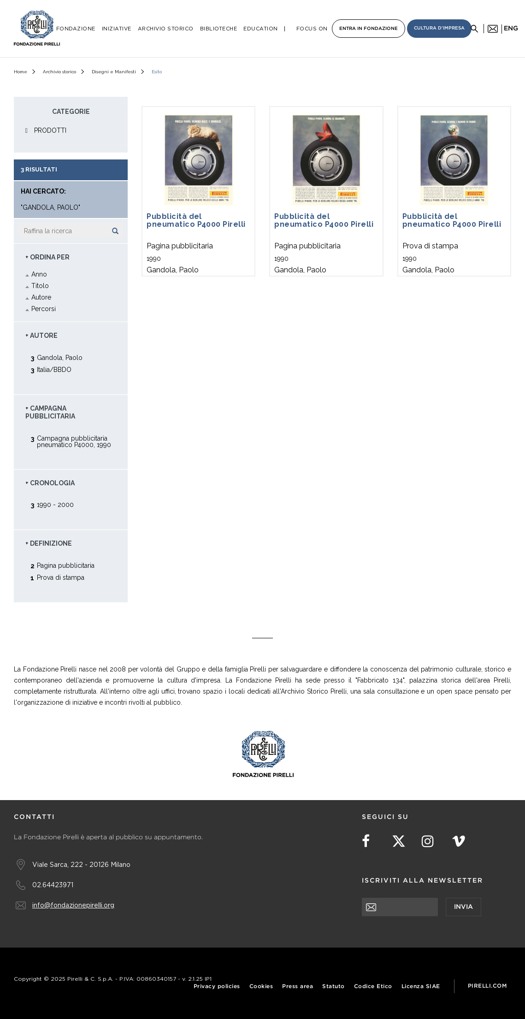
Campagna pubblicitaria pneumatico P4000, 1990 (74, 441)
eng (511, 28)
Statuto (333, 986)
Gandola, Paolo (60, 357)
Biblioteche (218, 28)
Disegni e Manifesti (114, 71)
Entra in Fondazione (368, 29)
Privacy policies (217, 986)
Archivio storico (59, 71)
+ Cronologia (50, 483)
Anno (39, 274)
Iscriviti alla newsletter (422, 881)
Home (20, 71)
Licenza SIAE (420, 986)
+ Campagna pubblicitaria (50, 412)
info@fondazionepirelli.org (73, 904)
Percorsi (43, 308)
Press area (297, 986)
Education (260, 28)
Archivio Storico (166, 28)
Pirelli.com (487, 986)
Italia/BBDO (54, 369)
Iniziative (116, 28)
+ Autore (41, 335)
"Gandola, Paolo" (50, 207)
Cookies (261, 986)
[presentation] (432, 934)
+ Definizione (48, 543)
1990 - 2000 (55, 504)
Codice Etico (373, 986)
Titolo (40, 285)
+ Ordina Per (47, 257)
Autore (41, 297)
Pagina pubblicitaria (65, 565)
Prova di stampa (60, 577)
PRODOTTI (50, 130)
